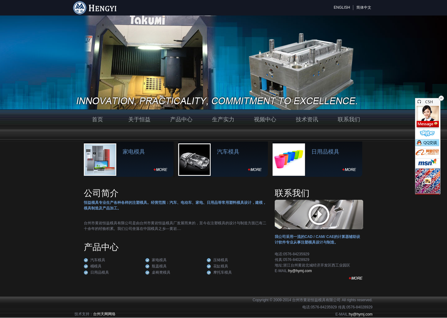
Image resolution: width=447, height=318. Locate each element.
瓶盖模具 (159, 266)
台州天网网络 (104, 314)
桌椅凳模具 (161, 272)
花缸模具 (220, 266)
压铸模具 (220, 260)
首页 (97, 119)
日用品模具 (325, 152)
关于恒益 (139, 119)
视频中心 (265, 119)
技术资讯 (307, 119)
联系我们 (349, 119)
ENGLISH (342, 7)
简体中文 (363, 7)
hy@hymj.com (300, 271)
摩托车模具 (222, 272)
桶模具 (96, 266)
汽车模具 (228, 152)
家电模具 (134, 152)
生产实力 (223, 119)
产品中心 (181, 119)
